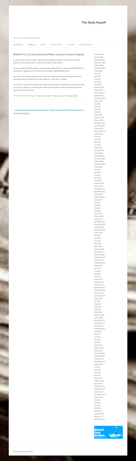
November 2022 (99, 158)
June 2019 (97, 271)
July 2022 (97, 169)
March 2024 (98, 114)
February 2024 (99, 117)
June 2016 (97, 370)
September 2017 (99, 328)
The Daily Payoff (94, 22)
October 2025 (98, 65)
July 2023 (97, 136)
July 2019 (97, 268)
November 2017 (99, 323)
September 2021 (99, 197)
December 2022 (99, 156)
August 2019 (98, 265)
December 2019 (99, 254)
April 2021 (97, 210)
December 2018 (99, 287)
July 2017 (97, 334)
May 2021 (97, 208)
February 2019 (99, 282)
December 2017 (99, 320)
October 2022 (98, 161)
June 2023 (97, 139)
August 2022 (98, 167)
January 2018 (98, 317)
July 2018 (97, 301)
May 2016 (97, 372)
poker (49, 96)
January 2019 (98, 285)
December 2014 (99, 419)
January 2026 (98, 57)
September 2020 (99, 230)
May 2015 (97, 405)
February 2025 (99, 87)
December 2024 (99, 93)
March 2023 (98, 147)
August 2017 (98, 331)
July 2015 (97, 400)
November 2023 (99, 125)
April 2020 (97, 243)
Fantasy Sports (56, 45)
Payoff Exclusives (85, 45)
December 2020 (99, 221)
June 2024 (97, 106)
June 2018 (97, 304)
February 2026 (99, 54)
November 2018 (99, 290)
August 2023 (98, 134)
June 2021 (97, 205)
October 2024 (98, 95)
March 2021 (98, 213)
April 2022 (97, 178)
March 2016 (98, 378)
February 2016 (99, 381)
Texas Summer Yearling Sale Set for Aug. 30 (66, 110)
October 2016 (98, 359)
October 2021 (98, 194)
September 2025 (99, 68)
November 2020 (99, 224)
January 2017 (98, 350)
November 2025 (99, 62)
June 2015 (97, 402)
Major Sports (18, 45)
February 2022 (99, 183)
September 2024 (99, 98)
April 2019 (97, 276)
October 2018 (98, 293)
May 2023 (97, 142)
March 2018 (98, 312)
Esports (43, 45)
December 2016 (99, 353)
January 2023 (98, 153)
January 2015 (98, 416)
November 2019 (99, 257)
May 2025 (97, 79)
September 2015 (99, 394)
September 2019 (99, 263)
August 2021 (98, 200)
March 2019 (98, 279)
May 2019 (97, 274)
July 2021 (97, 202)
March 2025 (98, 84)
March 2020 (98, 246)
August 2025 (98, 71)
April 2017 (97, 342)
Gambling (31, 45)
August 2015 (98, 397)
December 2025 (99, 60)
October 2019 (98, 260)
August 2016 (98, 364)
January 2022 (98, 186)
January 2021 (98, 219)
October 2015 (98, 391)
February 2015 (99, 413)
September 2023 (99, 131)
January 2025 (98, 90)
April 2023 (97, 145)
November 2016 (99, 356)
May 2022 (97, 175)
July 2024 (97, 104)
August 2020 (98, 232)
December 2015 (99, 386)
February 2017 (99, 348)
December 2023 (99, 123)
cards (44, 96)
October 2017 (98, 326)
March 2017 (98, 345)
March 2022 (98, 180)
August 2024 (98, 101)
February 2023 (99, 150)
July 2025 (97, 73)
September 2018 (99, 295)
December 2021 (99, 189)
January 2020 (98, 252)
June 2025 (97, 76)
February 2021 (99, 216)
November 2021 (99, 191)
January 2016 (98, 383)
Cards (32, 96)
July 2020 (97, 235)
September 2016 (99, 361)
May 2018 (97, 306)
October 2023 (98, 128)
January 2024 (98, 120)
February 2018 (99, 315)
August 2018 (98, 298)
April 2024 (97, 112)
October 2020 (98, 227)
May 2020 (97, 241)
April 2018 (97, 309)
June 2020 (97, 238)
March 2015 (98, 411)
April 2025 (97, 82)
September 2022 (99, 164)
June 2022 (97, 172)
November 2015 (99, 389)
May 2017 (97, 339)
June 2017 (97, 337)
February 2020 (99, 249)
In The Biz (70, 45)
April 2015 (97, 408)
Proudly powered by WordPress (23, 451)
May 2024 (97, 109)
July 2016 (97, 367)
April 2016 (97, 375)
